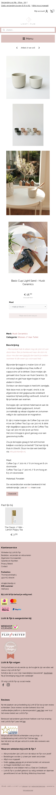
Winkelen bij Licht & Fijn (11, 552)
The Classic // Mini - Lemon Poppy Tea (14, 528)
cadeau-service (15, 762)
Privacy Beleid (7, 564)
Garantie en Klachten (9, 561)
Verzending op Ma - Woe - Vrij (13, 3)
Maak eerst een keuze (28, 316)
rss (29, 786)
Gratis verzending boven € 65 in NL (15, 6)
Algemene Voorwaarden (11, 558)
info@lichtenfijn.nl (8, 583)
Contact (4, 566)
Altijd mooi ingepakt (40, 6)
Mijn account (41, 11)
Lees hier (40, 710)
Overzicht (12, 494)
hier (24, 722)
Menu (28, 38)
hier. (36, 738)
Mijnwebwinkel (28, 790)
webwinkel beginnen (38, 786)
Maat (11, 302)
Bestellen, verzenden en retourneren (16, 555)
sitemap (24, 786)
